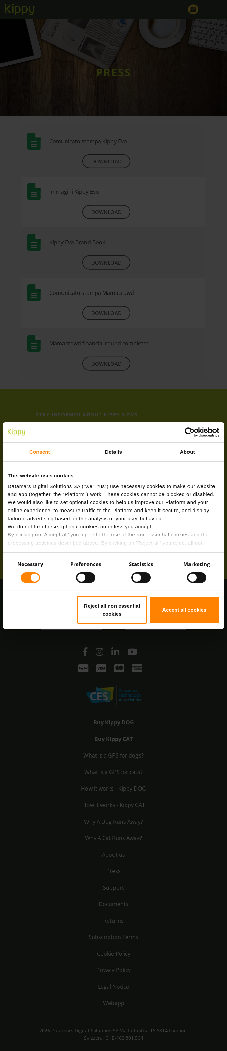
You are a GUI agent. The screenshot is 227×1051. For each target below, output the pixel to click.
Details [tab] (113, 451)
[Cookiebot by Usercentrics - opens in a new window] (189, 432)
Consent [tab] (39, 451)
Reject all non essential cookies (112, 610)
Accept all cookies (184, 610)
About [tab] (187, 451)
